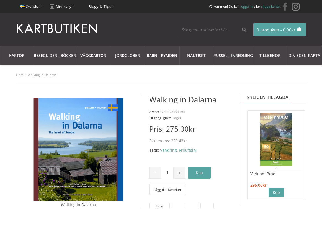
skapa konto (270, 6)
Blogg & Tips (99, 6)
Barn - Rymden (162, 55)
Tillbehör (269, 55)
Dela (159, 206)
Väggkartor (93, 55)
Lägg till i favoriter (167, 189)
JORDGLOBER (127, 55)
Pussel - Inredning (233, 55)
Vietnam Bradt (263, 173)
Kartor (16, 55)
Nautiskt (196, 55)
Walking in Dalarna (42, 74)
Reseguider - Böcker (55, 55)
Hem (20, 74)
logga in (246, 6)
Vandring (168, 150)
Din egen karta (304, 55)
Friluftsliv (187, 150)
